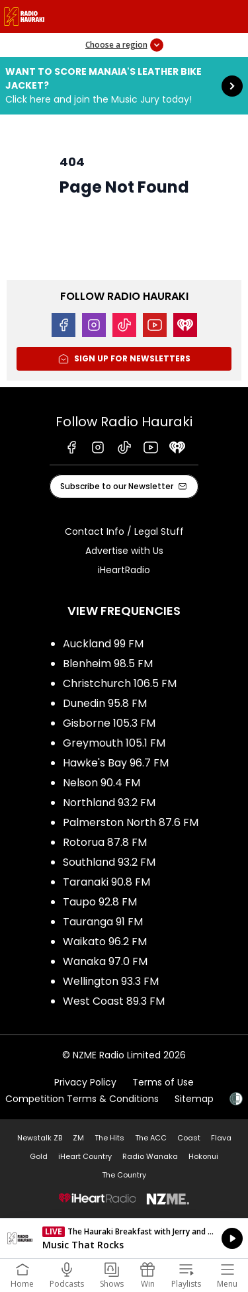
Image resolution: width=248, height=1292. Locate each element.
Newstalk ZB (39, 1137)
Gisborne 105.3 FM (109, 723)
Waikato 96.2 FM (105, 941)
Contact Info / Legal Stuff (124, 531)
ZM (78, 1137)
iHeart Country (85, 1156)
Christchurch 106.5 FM (120, 683)
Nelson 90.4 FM (101, 782)
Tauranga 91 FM (103, 921)
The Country (124, 1175)
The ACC (151, 1137)
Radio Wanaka (150, 1156)
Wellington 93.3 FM (111, 981)
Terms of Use (163, 1082)
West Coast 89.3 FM (114, 1001)
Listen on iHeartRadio (124, 1238)
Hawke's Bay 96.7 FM (116, 762)
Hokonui (203, 1156)
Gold (39, 1156)
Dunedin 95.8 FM (105, 703)
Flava (221, 1137)
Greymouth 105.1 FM (114, 743)
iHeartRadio (124, 570)
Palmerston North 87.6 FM (130, 822)
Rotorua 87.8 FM (105, 842)
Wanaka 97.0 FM (105, 961)
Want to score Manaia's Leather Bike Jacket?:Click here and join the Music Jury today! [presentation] (124, 86)
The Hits (109, 1137)
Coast (188, 1137)
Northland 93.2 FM (109, 802)
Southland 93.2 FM (109, 862)
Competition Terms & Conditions (82, 1098)
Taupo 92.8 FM (100, 901)
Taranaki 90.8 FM (106, 882)
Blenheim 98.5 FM (108, 663)
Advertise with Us (124, 550)
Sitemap (194, 1098)
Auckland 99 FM (103, 643)
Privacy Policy (85, 1082)
